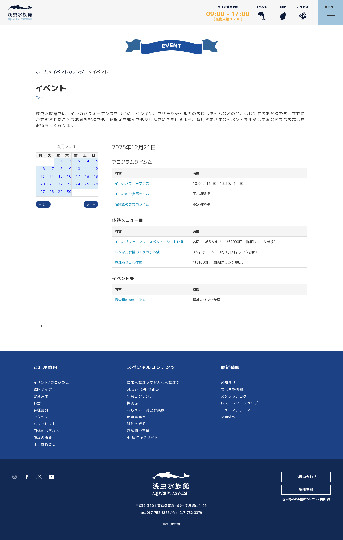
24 (78, 184)
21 (51, 184)
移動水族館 (136, 423)
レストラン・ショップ (239, 403)
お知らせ (228, 382)
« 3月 (43, 204)
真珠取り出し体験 (128, 262)
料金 (283, 12)
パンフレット (45, 423)
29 (60, 191)
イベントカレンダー (70, 72)
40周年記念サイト (142, 437)
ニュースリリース (236, 410)
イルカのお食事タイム (132, 194)
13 (42, 176)
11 (87, 168)
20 (42, 184)
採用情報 (228, 417)
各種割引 (41, 410)
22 (60, 184)
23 (69, 184)
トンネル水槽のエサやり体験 (137, 252)
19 (96, 176)
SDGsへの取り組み (143, 389)
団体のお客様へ (47, 430)
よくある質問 (45, 444)
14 (51, 176)
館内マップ (43, 389)
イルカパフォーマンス (134, 183)
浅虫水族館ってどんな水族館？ (153, 382)
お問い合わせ (306, 476)
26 (96, 184)
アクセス (302, 12)
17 (78, 176)
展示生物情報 (232, 389)
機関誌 (132, 403)
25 (87, 184)
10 (78, 168)
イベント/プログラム (51, 382)
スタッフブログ (234, 396)
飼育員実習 (136, 417)
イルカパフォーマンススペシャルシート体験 (149, 241)
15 (60, 176)
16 (69, 176)
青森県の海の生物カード (134, 299)
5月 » (91, 204)
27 (42, 191)
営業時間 (41, 396)
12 (96, 168)
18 (87, 176)
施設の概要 (43, 437)
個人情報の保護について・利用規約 (306, 499)
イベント (262, 12)
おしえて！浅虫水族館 (145, 410)
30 (69, 191)
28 (51, 191)
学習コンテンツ (140, 396)
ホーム (42, 72)
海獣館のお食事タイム (132, 204)
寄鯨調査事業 (138, 430)
